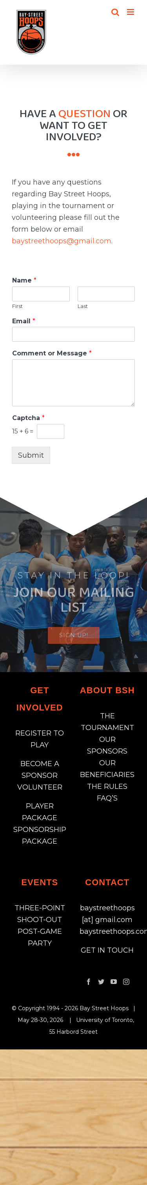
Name (24, 280)
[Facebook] (88, 981)
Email (23, 321)
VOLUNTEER (39, 787)
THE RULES (107, 786)
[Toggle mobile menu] (131, 12)
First (17, 306)
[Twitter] (101, 981)
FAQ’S (107, 798)
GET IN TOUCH (107, 950)
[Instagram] (126, 981)
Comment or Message (52, 353)
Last (83, 306)
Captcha (28, 418)
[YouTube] (114, 981)
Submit (31, 455)
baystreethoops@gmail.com (61, 241)
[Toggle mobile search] (115, 12)
